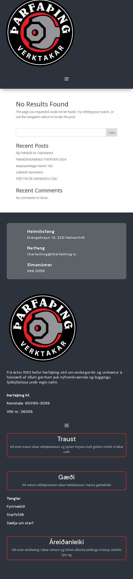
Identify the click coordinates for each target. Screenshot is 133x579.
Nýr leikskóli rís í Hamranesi (34, 153)
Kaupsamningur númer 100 (34, 166)
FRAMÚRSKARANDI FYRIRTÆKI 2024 (41, 159)
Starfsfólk (15, 514)
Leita (111, 132)
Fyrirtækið (16, 506)
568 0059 (36, 271)
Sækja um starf (20, 523)
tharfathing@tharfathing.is (51, 254)
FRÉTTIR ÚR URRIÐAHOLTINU (36, 179)
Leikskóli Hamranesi (29, 172)
